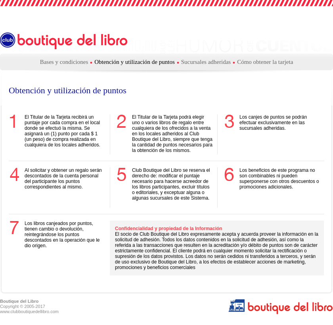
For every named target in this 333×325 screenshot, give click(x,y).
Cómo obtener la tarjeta (265, 62)
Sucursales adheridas (206, 62)
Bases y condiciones (64, 62)
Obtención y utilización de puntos (134, 62)
